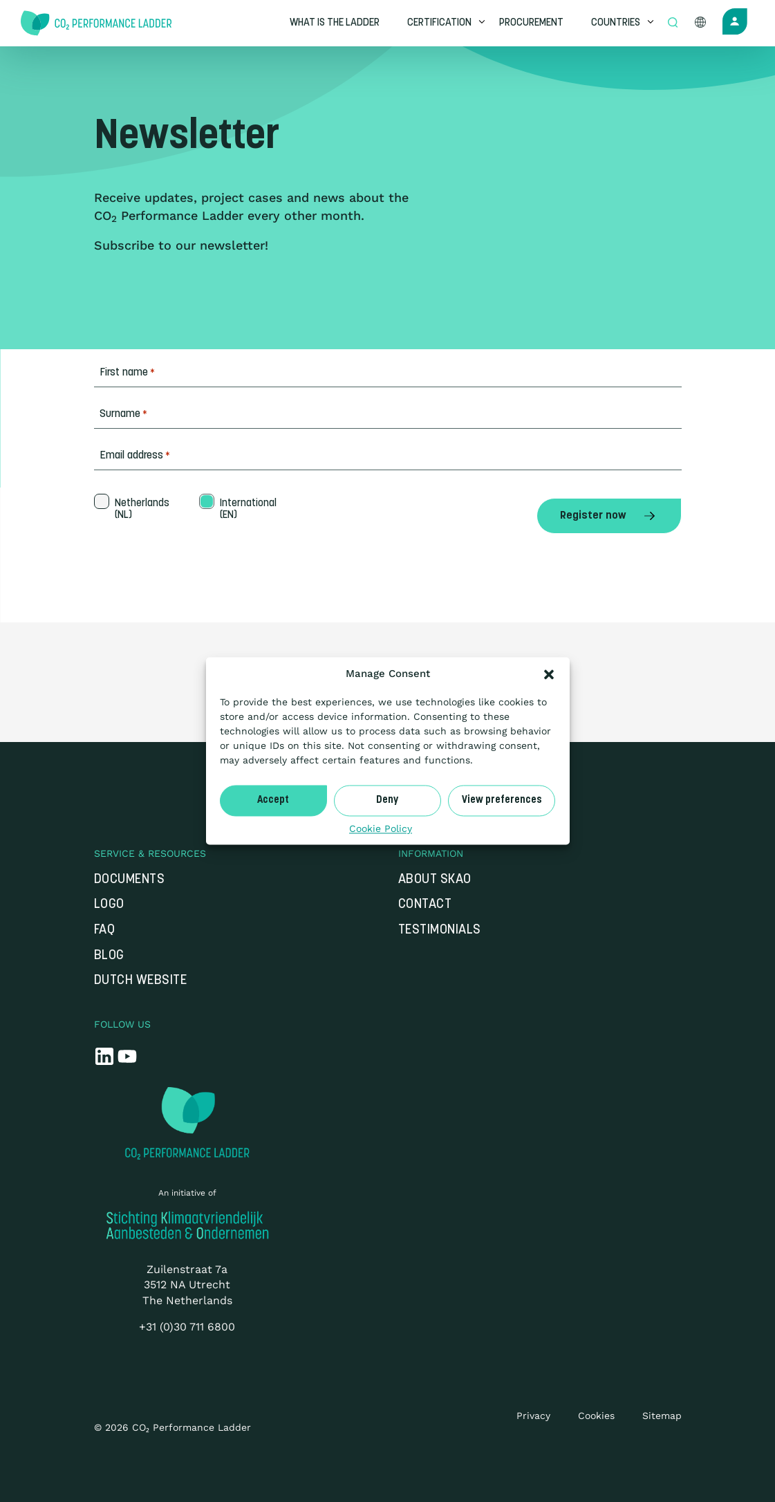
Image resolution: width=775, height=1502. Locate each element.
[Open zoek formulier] (674, 23)
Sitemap (662, 1415)
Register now (609, 515)
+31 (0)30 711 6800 (187, 1326)
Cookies (596, 1415)
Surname (123, 414)
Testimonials (439, 930)
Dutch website (140, 981)
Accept (273, 800)
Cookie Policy (380, 828)
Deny (387, 800)
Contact (425, 904)
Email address (135, 456)
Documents (129, 880)
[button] (549, 674)
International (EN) (247, 510)
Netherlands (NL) (141, 510)
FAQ (104, 930)
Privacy (533, 1415)
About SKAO (434, 880)
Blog (109, 956)
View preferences (502, 800)
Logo (109, 904)
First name (127, 373)
